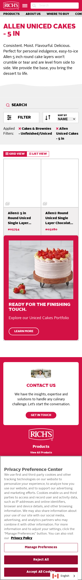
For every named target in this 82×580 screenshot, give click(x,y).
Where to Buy (58, 14)
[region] (41, 518)
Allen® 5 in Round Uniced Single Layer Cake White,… (19, 219)
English (60, 576)
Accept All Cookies (41, 572)
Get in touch (41, 415)
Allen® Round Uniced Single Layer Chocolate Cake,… (58, 219)
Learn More (23, 331)
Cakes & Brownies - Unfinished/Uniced (35, 131)
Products (11, 14)
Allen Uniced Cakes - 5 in (67, 133)
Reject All (40, 559)
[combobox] (41, 105)
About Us (33, 14)
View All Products (41, 453)
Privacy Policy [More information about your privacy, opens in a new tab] (21, 538)
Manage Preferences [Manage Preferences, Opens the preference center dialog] (41, 547)
